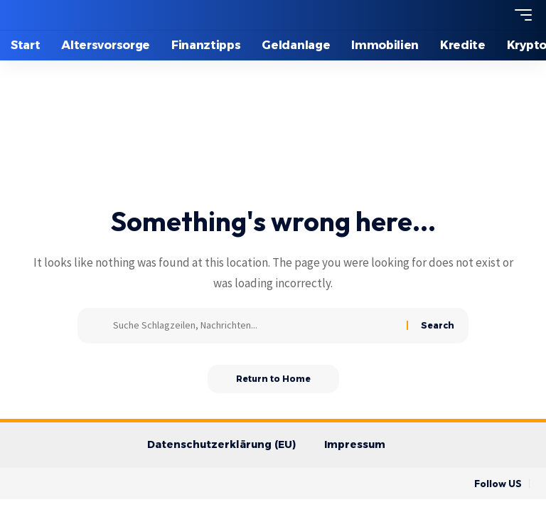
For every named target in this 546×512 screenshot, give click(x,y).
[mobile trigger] (520, 15)
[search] (497, 15)
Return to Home (273, 378)
